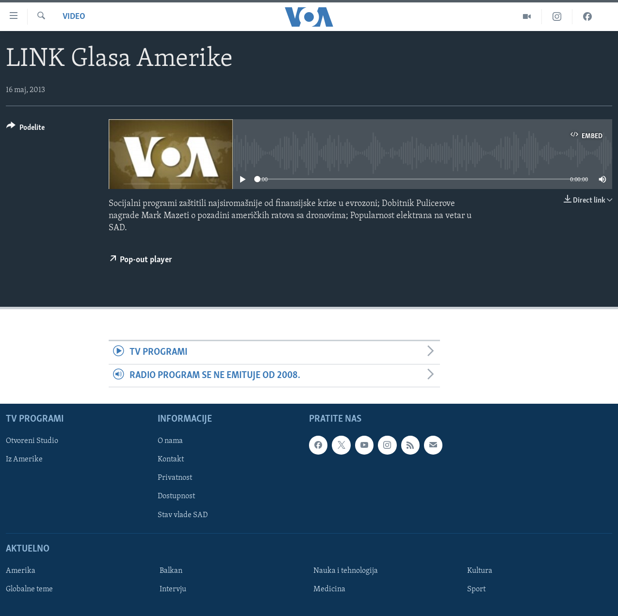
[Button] (25, 129)
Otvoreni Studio (32, 441)
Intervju (173, 589)
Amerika (20, 571)
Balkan (171, 571)
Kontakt (171, 459)
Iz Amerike (24, 459)
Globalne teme (29, 589)
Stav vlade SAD (183, 515)
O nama (170, 441)
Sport (476, 589)
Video (74, 16)
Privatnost (175, 478)
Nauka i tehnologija (345, 571)
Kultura (479, 571)
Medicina (329, 589)
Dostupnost (176, 496)
